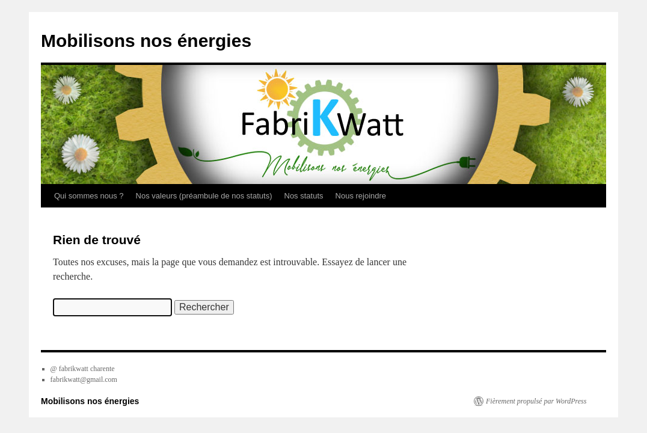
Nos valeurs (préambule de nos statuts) (204, 195)
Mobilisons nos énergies (146, 41)
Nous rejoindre (361, 195)
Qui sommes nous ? (89, 195)
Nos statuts (304, 195)
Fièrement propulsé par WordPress (536, 401)
